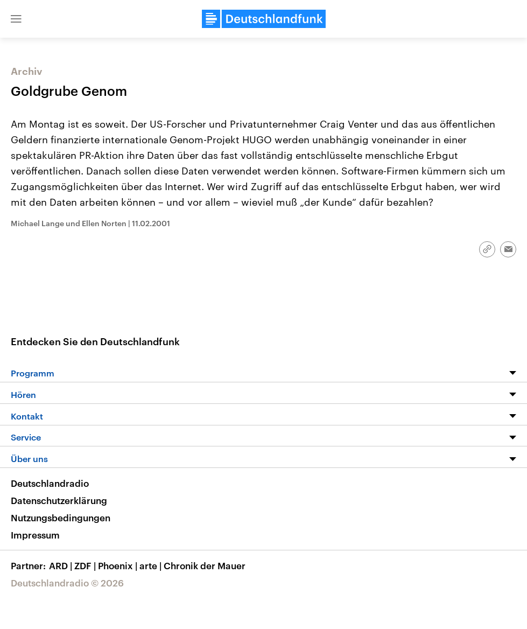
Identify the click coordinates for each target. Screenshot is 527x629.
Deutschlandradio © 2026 (67, 582)
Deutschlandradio (50, 483)
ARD (61, 565)
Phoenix (118, 565)
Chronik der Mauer (204, 565)
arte (151, 565)
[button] (16, 18)
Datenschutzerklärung (59, 500)
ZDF (86, 565)
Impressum (35, 534)
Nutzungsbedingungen (60, 517)
